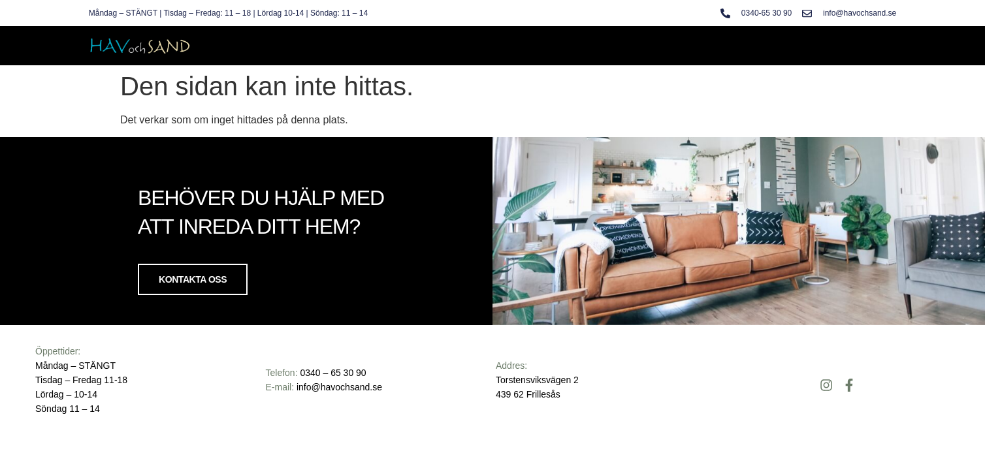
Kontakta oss (193, 279)
